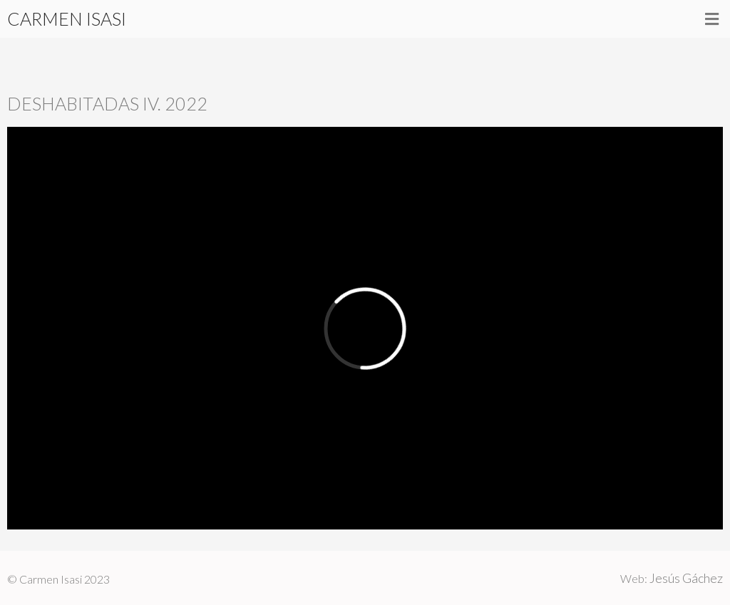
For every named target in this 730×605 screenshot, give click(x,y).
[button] (712, 19)
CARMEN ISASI (66, 18)
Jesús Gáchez (686, 578)
